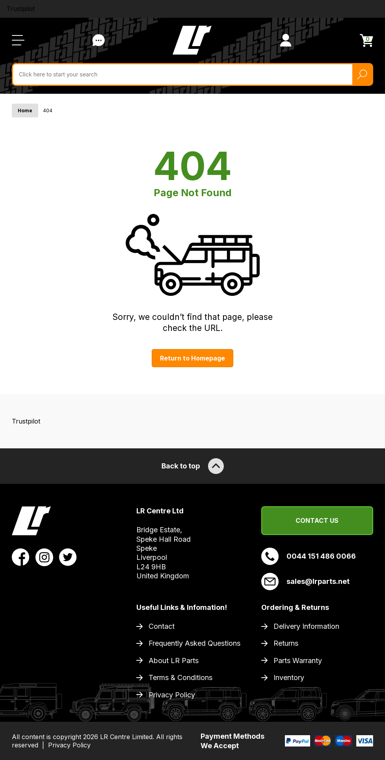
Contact (162, 626)
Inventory (288, 677)
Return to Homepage (192, 358)
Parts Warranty (297, 660)
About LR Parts (174, 660)
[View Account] (285, 40)
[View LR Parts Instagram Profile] (44, 557)
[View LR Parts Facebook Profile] (21, 557)
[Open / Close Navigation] (18, 40)
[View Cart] (366, 40)
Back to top (192, 466)
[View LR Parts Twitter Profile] (68, 557)
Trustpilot (20, 9)
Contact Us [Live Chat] (98, 40)
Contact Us (317, 520)
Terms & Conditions (180, 677)
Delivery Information (306, 626)
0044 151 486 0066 (308, 556)
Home (25, 110)
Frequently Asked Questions (194, 643)
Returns (285, 643)
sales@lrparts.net (305, 581)
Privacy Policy (172, 695)
